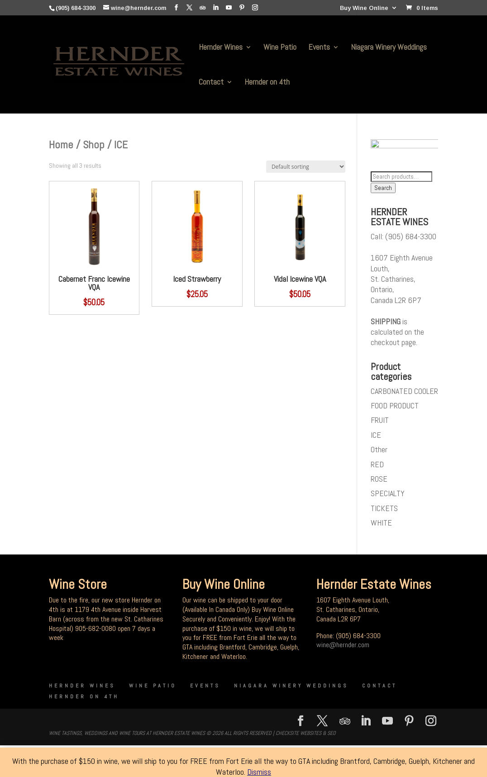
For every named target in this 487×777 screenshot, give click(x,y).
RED (377, 466)
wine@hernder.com (342, 647)
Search (383, 190)
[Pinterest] (242, 8)
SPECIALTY (388, 496)
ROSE (379, 481)
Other (379, 452)
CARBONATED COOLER (404, 393)
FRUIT (380, 422)
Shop (94, 144)
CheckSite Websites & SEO (305, 735)
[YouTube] (229, 8)
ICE (376, 437)
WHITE (381, 525)
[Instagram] (255, 8)
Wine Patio (279, 48)
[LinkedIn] (216, 8)
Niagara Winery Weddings (389, 48)
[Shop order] (305, 167)
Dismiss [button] (259, 772)
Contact (211, 83)
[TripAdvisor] (202, 8)
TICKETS (384, 510)
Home (61, 144)
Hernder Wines (221, 48)
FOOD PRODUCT (395, 408)
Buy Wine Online (364, 8)
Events (319, 48)
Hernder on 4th (267, 83)
